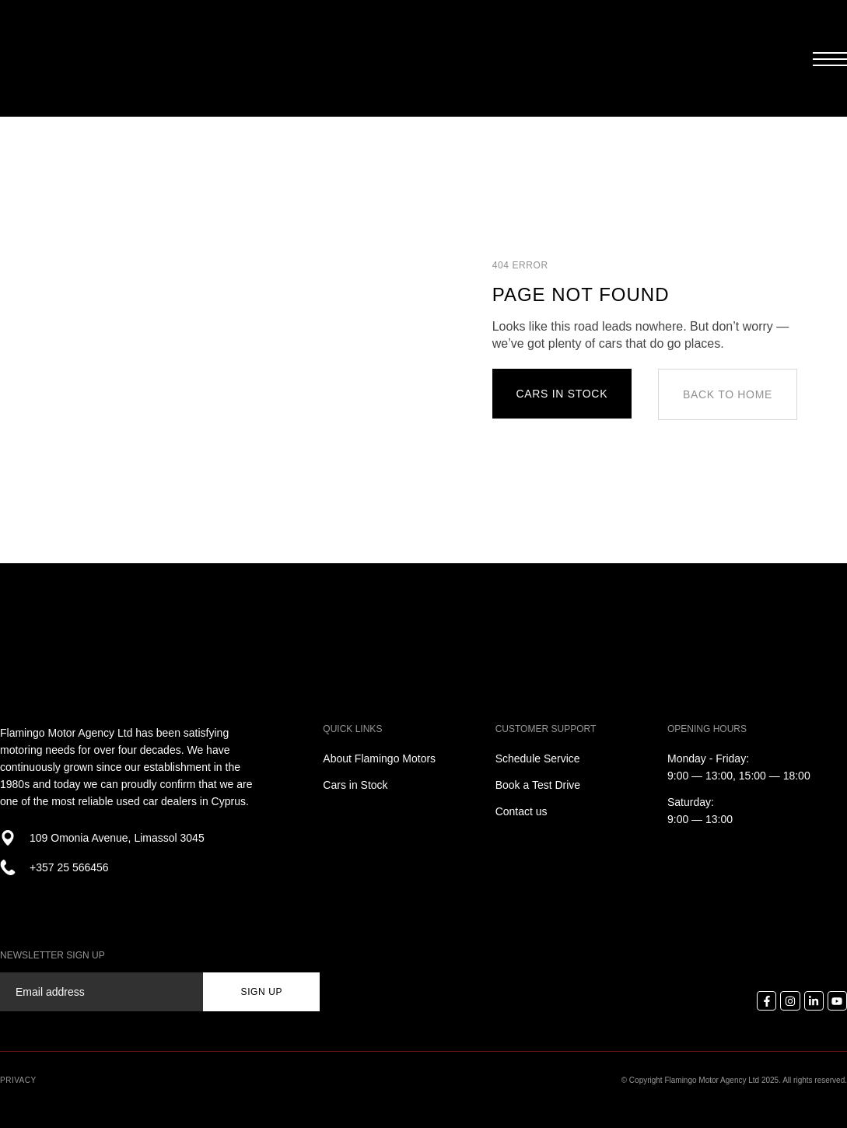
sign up (262, 991)
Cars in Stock (355, 785)
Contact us (521, 811)
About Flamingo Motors (379, 758)
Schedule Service (537, 758)
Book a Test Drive (537, 785)
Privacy (18, 1080)
